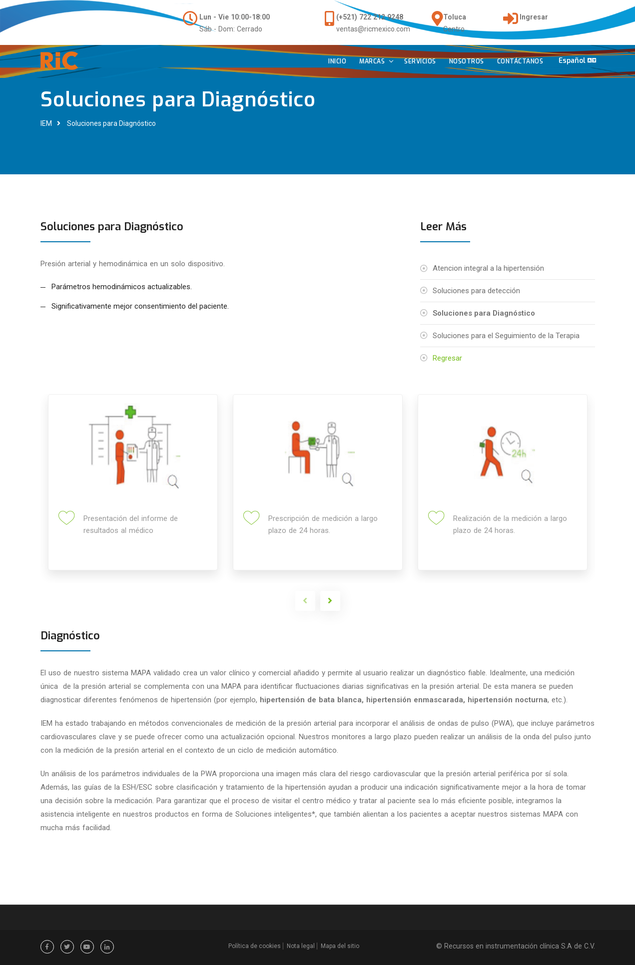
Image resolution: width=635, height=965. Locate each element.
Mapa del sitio (340, 946)
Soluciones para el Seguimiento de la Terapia (506, 335)
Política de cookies (254, 946)
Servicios (417, 62)
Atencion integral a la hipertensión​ (488, 268)
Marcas (369, 62)
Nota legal (301, 946)
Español (576, 61)
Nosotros (463, 62)
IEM (46, 123)
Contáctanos (517, 62)
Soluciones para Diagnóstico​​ (111, 123)
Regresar (447, 358)
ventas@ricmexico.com (373, 29)
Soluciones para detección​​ (476, 290)
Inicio (334, 62)
